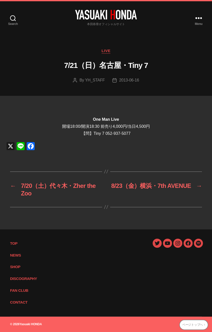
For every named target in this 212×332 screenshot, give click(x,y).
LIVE (106, 51)
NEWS (15, 255)
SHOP (15, 267)
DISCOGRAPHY (23, 278)
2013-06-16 (129, 80)
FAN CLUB (19, 290)
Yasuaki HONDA (30, 324)
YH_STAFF (95, 80)
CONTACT (18, 302)
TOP (13, 243)
